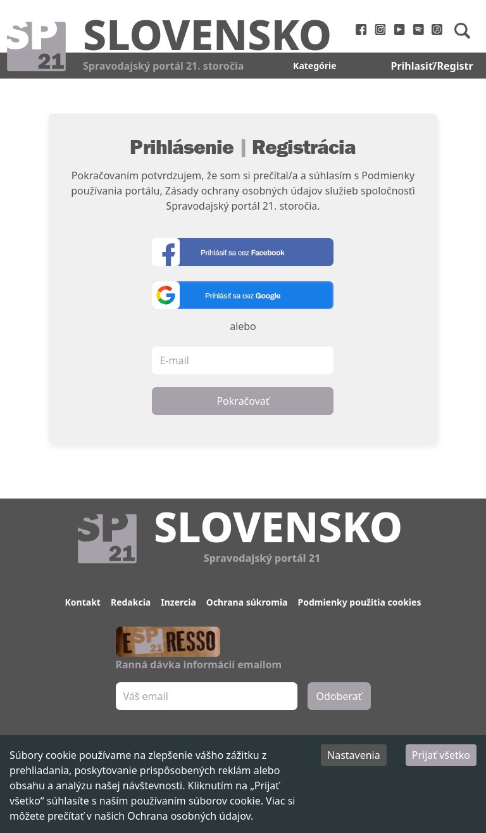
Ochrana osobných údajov (189, 816)
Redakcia (131, 602)
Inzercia (178, 602)
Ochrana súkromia (247, 602)
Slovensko (207, 33)
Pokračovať (242, 401)
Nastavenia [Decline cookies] (353, 755)
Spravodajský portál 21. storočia (163, 66)
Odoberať (339, 696)
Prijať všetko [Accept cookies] (441, 755)
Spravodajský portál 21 (262, 558)
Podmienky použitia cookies (359, 602)
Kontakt (83, 602)
